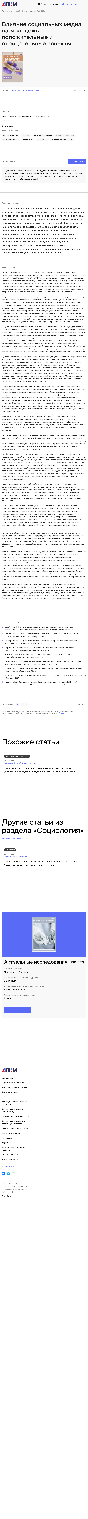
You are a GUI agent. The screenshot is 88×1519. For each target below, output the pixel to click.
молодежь (26, 135)
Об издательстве (10, 1154)
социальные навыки (11, 139)
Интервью (7, 1138)
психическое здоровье (43, 135)
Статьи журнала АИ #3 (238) (33, 11)
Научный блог (8, 1143)
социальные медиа (10, 135)
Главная (5, 11)
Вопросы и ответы (11, 1133)
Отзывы (5, 1097)
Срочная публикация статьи (15, 1116)
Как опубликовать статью (14, 1087)
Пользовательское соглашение (14, 1189)
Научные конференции (13, 1083)
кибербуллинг (28, 139)
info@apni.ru (62, 713)
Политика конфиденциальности (14, 1186)
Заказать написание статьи (15, 1128)
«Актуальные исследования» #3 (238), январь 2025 (26, 116)
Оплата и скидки (10, 1092)
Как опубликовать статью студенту (14, 1103)
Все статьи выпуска (11, 839)
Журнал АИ (7, 1078)
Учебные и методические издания (14, 1149)
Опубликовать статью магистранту (12, 1110)
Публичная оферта (9, 1192)
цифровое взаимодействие (62, 139)
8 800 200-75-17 (10, 1160)
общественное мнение (65, 135)
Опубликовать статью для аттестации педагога (14, 1122)
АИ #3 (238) (15, 11)
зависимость (42, 139)
